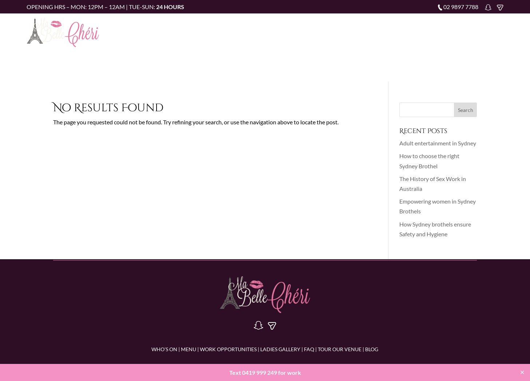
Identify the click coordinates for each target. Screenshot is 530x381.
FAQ (396, 30)
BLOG (371, 349)
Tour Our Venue (430, 30)
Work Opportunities (307, 30)
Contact (491, 30)
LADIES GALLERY (279, 349)
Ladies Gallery (363, 30)
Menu (264, 30)
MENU (188, 349)
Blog (465, 30)
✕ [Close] (522, 372)
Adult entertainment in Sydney (437, 143)
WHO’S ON (164, 349)
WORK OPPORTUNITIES (228, 349)
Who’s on (236, 30)
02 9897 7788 (460, 6)
